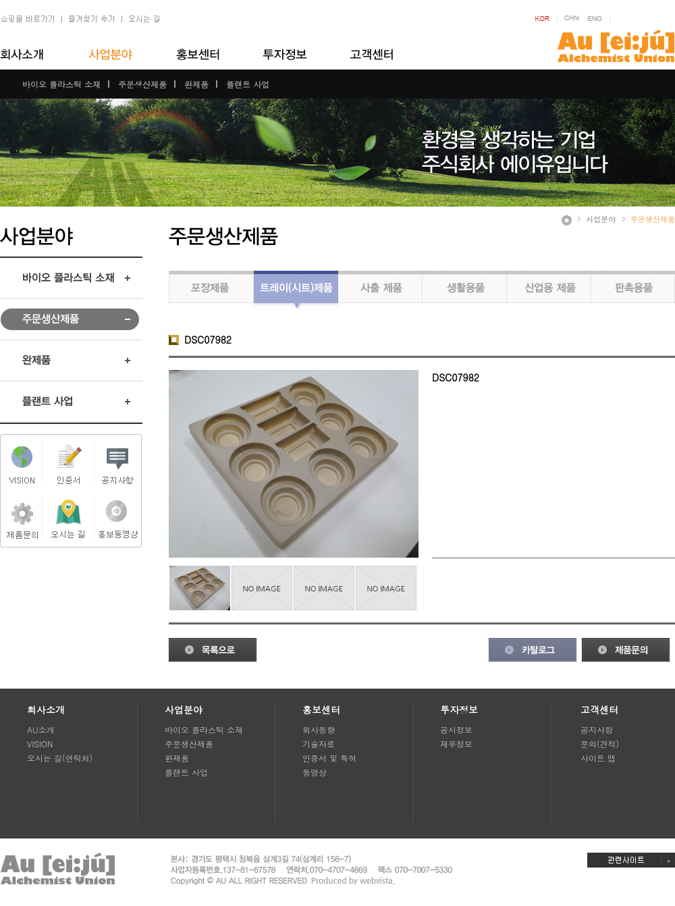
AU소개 (41, 729)
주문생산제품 (142, 84)
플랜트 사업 (247, 84)
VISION (40, 743)
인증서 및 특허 (329, 758)
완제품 (196, 84)
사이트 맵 (598, 758)
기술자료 (318, 743)
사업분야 (601, 219)
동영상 (314, 772)
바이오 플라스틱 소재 (61, 84)
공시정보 (456, 729)
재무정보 (456, 743)
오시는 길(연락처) (59, 758)
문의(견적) (599, 743)
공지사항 (596, 729)
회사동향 (318, 729)
